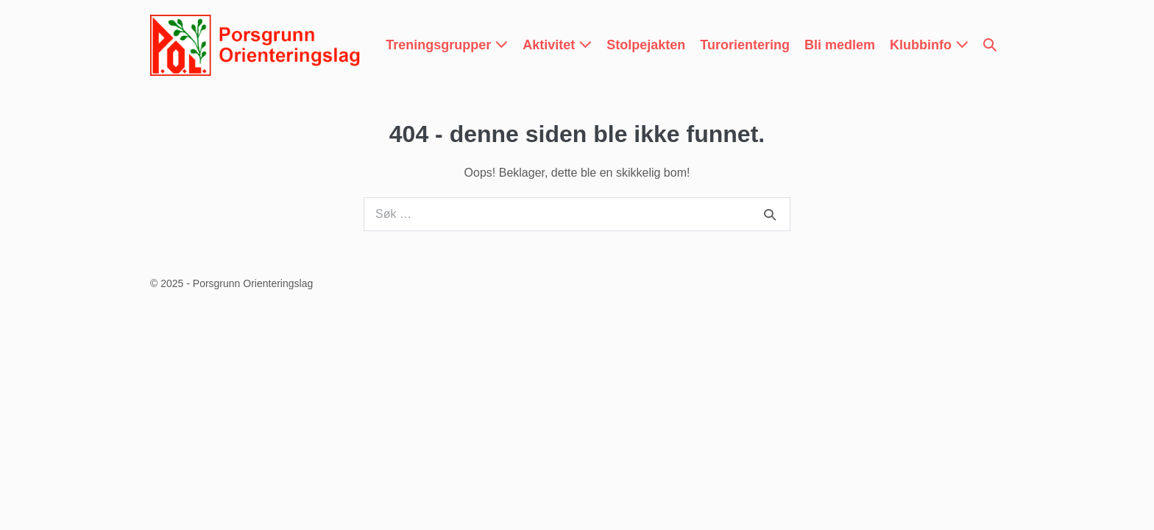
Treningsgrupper (447, 45)
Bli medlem (839, 45)
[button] (990, 45)
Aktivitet (557, 45)
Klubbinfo (929, 45)
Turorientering (745, 45)
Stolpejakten (645, 45)
